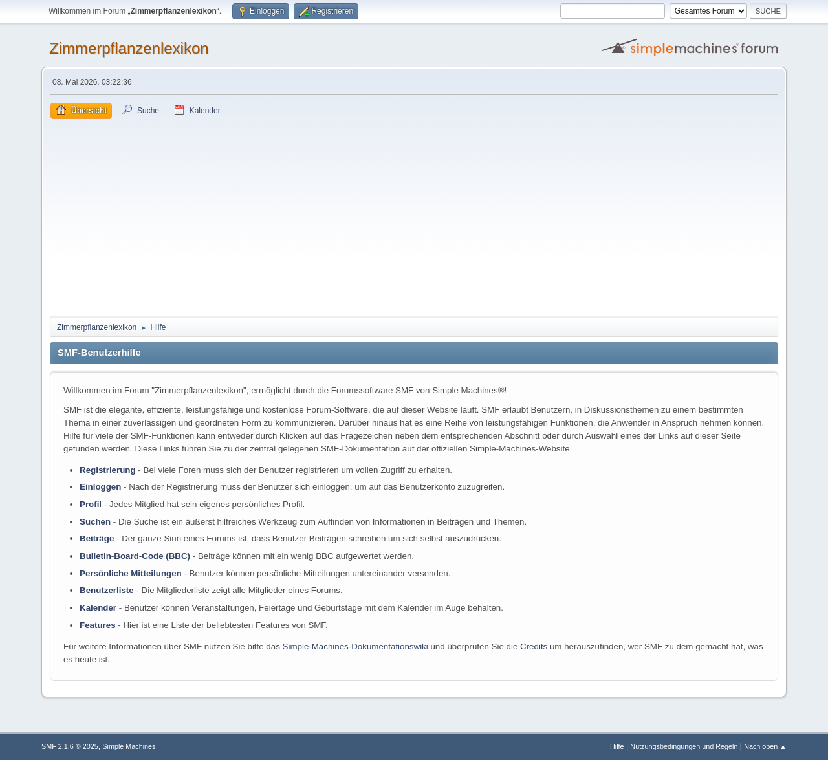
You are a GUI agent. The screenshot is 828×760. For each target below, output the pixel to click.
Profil (91, 504)
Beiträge (97, 538)
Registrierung (108, 470)
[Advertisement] (414, 216)
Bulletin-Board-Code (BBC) (135, 556)
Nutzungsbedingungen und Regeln (683, 746)
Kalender (98, 608)
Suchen (95, 522)
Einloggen (100, 487)
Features (98, 625)
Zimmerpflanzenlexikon (129, 48)
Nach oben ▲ (765, 746)
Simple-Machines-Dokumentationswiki (355, 646)
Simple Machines (128, 746)
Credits (533, 646)
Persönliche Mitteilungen (131, 573)
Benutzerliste (107, 590)
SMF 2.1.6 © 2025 (69, 746)
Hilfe (617, 746)
